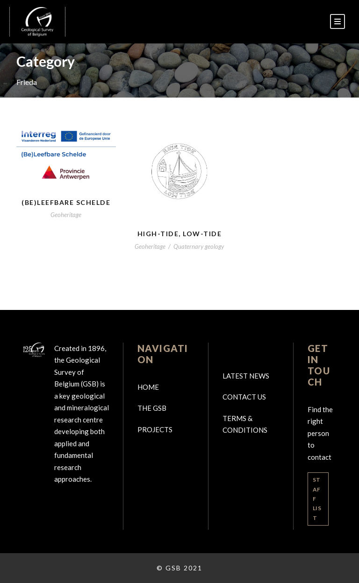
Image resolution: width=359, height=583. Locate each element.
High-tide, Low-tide (179, 234)
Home (148, 387)
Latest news (246, 376)
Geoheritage (65, 214)
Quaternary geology (198, 246)
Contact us (244, 397)
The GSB (151, 408)
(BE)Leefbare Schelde (66, 202)
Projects (154, 429)
